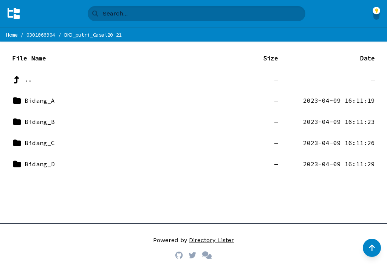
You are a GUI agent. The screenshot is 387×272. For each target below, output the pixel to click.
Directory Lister (211, 240)
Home (12, 34)
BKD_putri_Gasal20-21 (93, 34)
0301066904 (41, 34)
